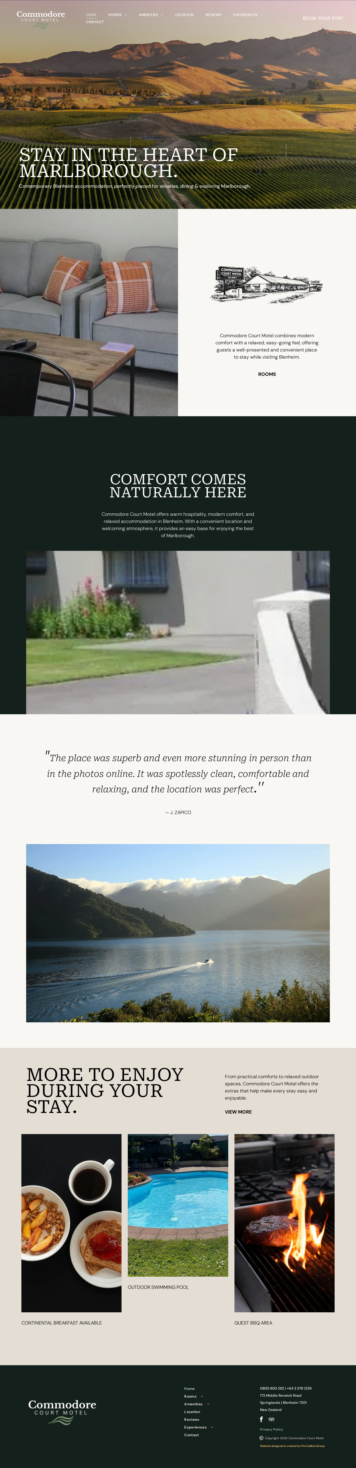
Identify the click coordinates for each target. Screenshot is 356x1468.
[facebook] (261, 1420)
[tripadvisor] (271, 1420)
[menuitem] (91, 14)
